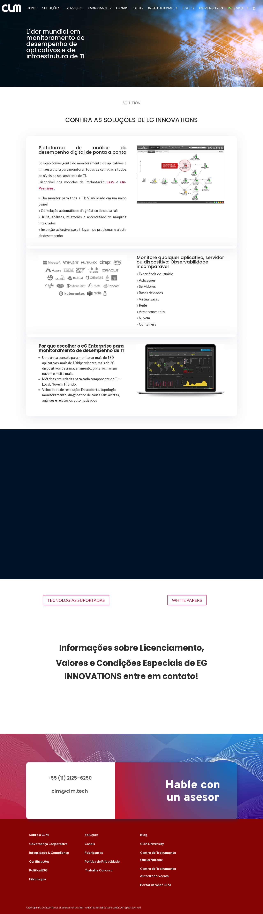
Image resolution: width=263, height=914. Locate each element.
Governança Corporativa (48, 844)
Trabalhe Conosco (99, 870)
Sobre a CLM (39, 835)
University (209, 8)
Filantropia (37, 879)
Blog (138, 8)
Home (32, 8)
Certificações (39, 861)
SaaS (110, 182)
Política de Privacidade (102, 861)
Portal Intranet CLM (155, 885)
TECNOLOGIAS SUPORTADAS (76, 600)
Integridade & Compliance (49, 852)
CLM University (152, 844)
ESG (185, 8)
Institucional (160, 8)
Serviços (74, 8)
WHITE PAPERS (187, 600)
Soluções (51, 8)
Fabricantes (99, 8)
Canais (122, 8)
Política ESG (38, 870)
